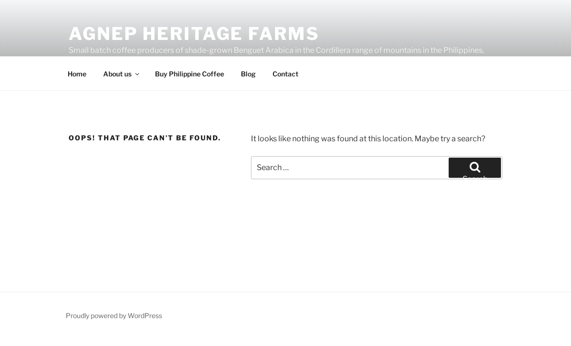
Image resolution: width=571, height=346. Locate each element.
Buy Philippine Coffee (189, 74)
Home (77, 74)
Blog (248, 74)
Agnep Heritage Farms (194, 33)
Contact (285, 74)
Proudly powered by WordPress (114, 315)
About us (122, 74)
